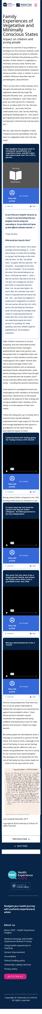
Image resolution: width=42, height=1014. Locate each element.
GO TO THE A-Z (15, 976)
